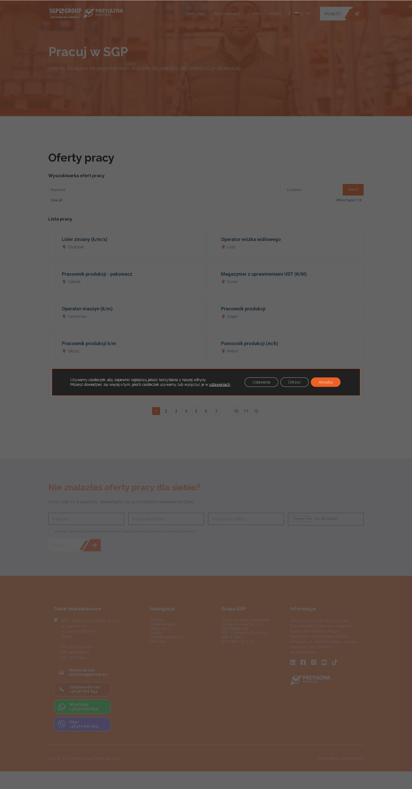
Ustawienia (261, 382)
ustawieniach (219, 384)
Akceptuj (326, 382)
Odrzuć (294, 382)
